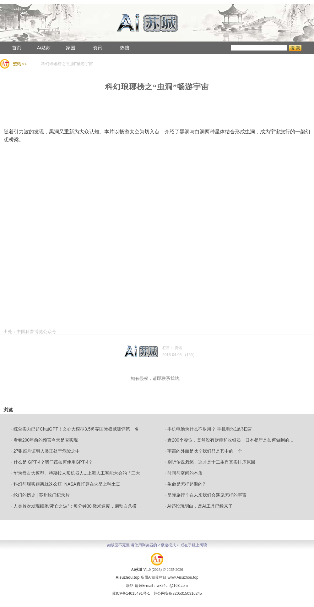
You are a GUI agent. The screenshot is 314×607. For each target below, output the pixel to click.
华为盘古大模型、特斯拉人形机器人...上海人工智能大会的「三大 (75, 473)
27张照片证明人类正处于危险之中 (45, 451)
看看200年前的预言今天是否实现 (44, 440)
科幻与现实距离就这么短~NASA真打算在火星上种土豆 (65, 484)
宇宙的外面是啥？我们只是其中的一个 (203, 451)
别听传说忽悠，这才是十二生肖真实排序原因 (210, 462)
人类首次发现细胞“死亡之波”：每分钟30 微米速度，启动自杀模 (74, 506)
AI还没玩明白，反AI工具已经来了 (199, 506)
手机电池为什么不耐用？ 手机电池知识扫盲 (208, 429)
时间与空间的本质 (184, 473)
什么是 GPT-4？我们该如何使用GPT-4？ (52, 462)
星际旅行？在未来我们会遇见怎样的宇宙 (206, 495)
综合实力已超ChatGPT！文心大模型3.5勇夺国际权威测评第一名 (75, 429)
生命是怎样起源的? (185, 484)
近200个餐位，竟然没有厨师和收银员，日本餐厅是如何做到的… (229, 440)
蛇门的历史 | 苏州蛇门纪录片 (40, 495)
